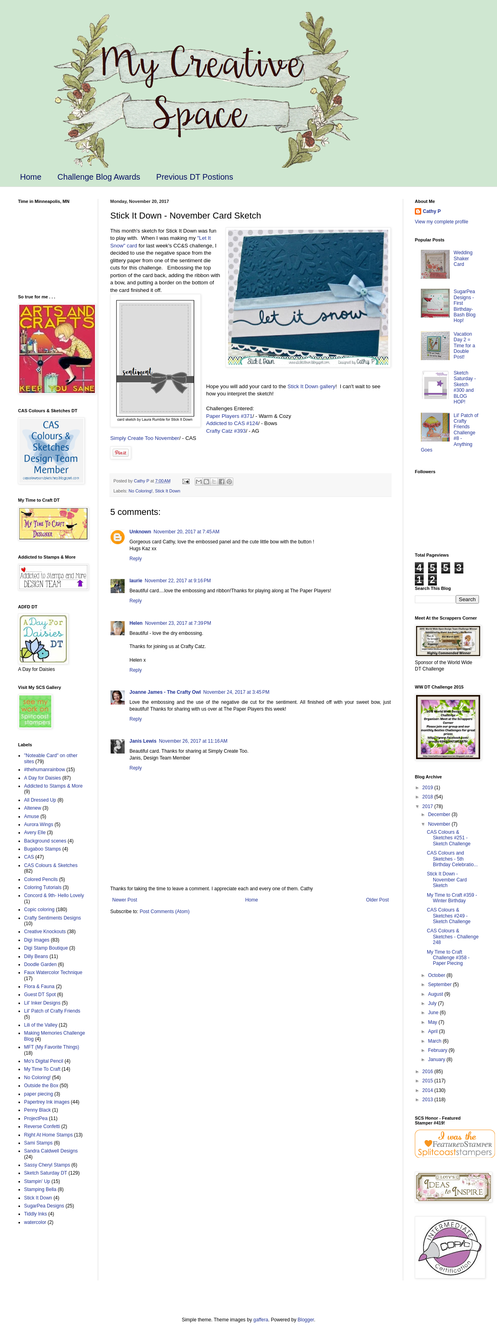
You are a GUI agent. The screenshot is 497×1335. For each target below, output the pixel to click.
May (433, 1022)
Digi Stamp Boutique (46, 948)
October (437, 975)
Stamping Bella (40, 1189)
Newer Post (124, 900)
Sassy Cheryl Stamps (47, 1165)
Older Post (377, 900)
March (435, 1041)
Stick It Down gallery (311, 386)
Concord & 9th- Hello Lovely (54, 895)
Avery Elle (35, 832)
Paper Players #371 (229, 416)
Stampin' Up (37, 1181)
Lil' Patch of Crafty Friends (52, 1011)
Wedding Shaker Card (463, 258)
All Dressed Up (40, 800)
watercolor (35, 1222)
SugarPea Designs (44, 1206)
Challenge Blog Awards (98, 176)
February (438, 1050)
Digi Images (36, 940)
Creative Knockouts (45, 931)
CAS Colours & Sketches (50, 865)
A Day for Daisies (42, 778)
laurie (135, 580)
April (433, 1031)
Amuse (31, 816)
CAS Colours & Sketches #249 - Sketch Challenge (449, 915)
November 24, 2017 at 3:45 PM (236, 692)
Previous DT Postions (194, 176)
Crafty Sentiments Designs (52, 918)
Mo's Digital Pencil (43, 1061)
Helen (136, 623)
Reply (135, 558)
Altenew (32, 808)
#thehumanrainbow (44, 769)
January (437, 1059)
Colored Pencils (41, 879)
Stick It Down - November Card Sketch (447, 879)
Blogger (306, 1320)
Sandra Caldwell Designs (51, 1151)
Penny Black (37, 1110)
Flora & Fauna (39, 986)
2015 (428, 1081)
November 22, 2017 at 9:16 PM (178, 580)
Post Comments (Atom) (164, 911)
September (440, 984)
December (440, 814)
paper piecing (38, 1094)
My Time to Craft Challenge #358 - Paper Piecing (448, 957)
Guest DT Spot (40, 994)
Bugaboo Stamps (42, 849)
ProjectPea (36, 1118)
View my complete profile (441, 222)
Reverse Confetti (42, 1126)
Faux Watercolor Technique (53, 972)
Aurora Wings (38, 824)
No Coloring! (141, 490)
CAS (29, 857)
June (434, 1012)
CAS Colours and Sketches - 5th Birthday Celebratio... (452, 858)
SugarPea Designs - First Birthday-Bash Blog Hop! (465, 306)
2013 (428, 1099)
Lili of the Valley (40, 1025)
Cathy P (432, 211)
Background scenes (45, 841)
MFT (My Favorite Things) (51, 1047)
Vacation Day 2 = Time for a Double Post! (464, 345)
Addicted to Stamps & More (53, 786)
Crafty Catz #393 (226, 431)
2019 (428, 787)
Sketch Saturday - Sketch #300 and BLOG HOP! (465, 387)
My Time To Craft (42, 1069)
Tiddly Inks (35, 1214)
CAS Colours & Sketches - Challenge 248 (453, 936)
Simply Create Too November (144, 438)
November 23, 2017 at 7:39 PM (178, 623)
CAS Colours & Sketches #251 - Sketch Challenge (449, 838)
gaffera (260, 1320)
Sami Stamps (38, 1143)
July (433, 1003)
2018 (428, 797)
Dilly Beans (36, 956)
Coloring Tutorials (42, 887)
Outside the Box (41, 1085)
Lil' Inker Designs (42, 1003)
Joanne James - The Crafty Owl (165, 692)
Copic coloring (39, 909)
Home (30, 176)
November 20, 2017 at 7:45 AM (186, 532)
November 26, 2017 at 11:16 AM (193, 741)
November (440, 824)
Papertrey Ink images (46, 1102)
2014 (428, 1090)
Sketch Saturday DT (45, 1173)
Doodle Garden (40, 964)
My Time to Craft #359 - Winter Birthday (452, 898)
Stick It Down (167, 490)
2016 (428, 1071)
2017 (428, 806)
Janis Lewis (142, 741)
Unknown (140, 532)
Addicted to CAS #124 (232, 423)
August (436, 994)
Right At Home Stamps (48, 1135)
